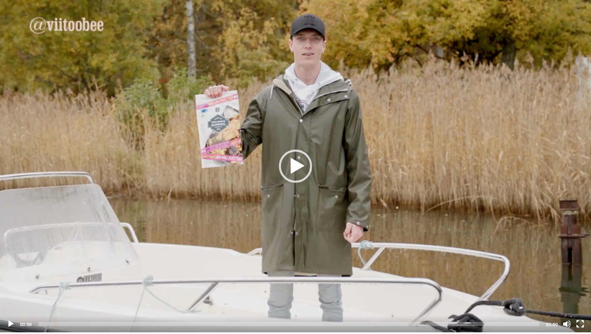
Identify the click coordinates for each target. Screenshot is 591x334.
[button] (295, 166)
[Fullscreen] (580, 324)
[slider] (288, 324)
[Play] (11, 324)
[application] (295, 166)
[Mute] (567, 324)
